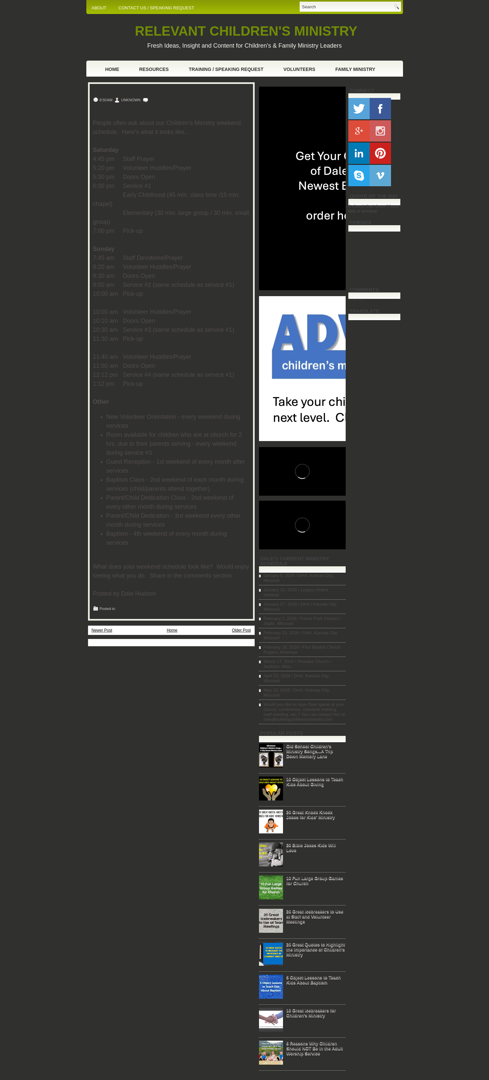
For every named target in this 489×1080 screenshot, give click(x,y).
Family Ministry (355, 69)
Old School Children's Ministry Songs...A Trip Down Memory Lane (309, 751)
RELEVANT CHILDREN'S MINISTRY (246, 31)
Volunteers (299, 69)
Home (112, 69)
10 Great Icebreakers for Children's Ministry (311, 1013)
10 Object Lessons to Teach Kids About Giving (314, 782)
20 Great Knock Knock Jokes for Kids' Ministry (310, 814)
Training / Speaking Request (226, 69)
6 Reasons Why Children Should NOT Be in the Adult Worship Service (314, 1048)
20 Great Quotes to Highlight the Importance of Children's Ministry (315, 949)
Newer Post (102, 630)
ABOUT (99, 7)
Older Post (241, 630)
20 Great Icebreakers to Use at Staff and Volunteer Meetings (314, 916)
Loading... (357, 299)
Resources (154, 69)
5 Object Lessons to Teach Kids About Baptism (313, 980)
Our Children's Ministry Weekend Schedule (167, 91)
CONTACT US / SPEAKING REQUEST (156, 7)
